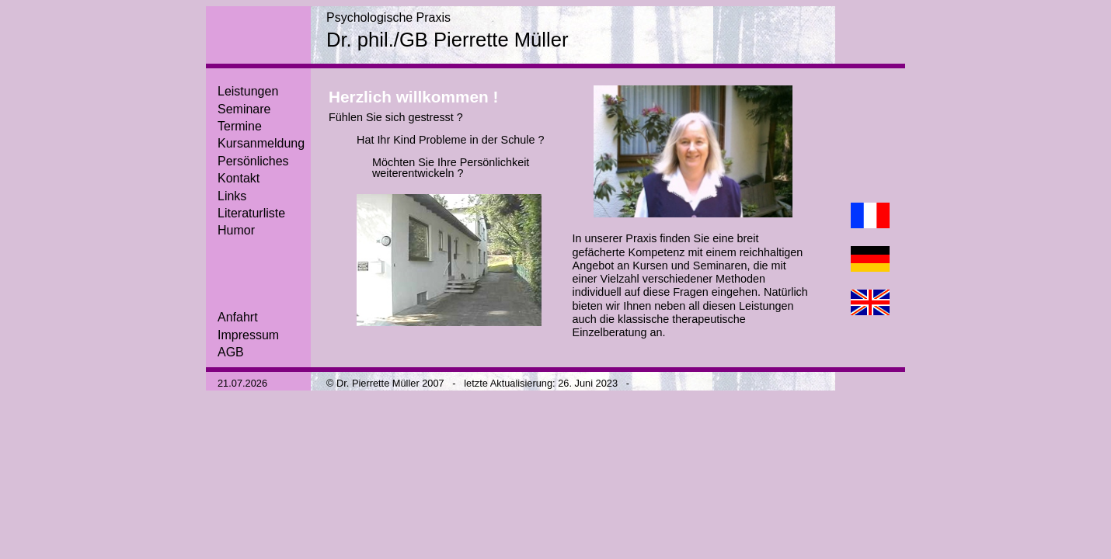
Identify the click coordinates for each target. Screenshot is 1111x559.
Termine (240, 126)
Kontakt (238, 178)
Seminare (244, 109)
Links (232, 196)
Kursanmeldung (261, 143)
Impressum (248, 335)
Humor (236, 230)
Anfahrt (238, 317)
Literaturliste (251, 213)
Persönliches (253, 161)
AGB (231, 352)
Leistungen (248, 91)
